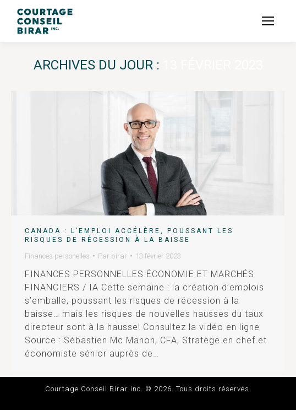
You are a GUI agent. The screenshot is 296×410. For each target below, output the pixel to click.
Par (112, 256)
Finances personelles (57, 256)
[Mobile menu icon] (267, 21)
